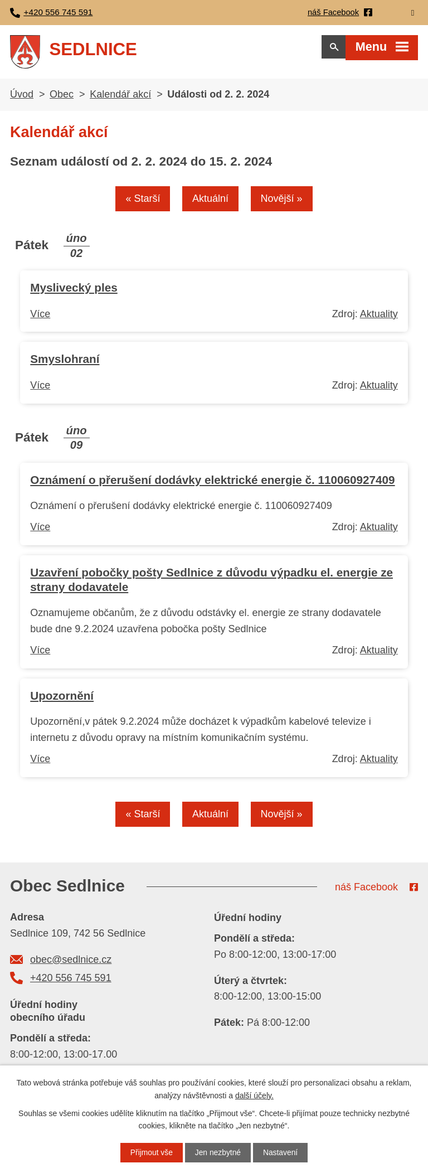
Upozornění (62, 699)
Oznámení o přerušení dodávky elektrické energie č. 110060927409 (212, 483)
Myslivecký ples (73, 291)
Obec (62, 97)
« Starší (142, 202)
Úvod (21, 97)
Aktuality (379, 317)
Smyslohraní (64, 362)
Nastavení (281, 1152)
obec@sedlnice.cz (70, 963)
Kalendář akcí (120, 97)
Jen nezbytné (217, 1152)
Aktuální (210, 202)
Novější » (282, 202)
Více (40, 317)
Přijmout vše (150, 1152)
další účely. (254, 1094)
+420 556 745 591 (70, 982)
